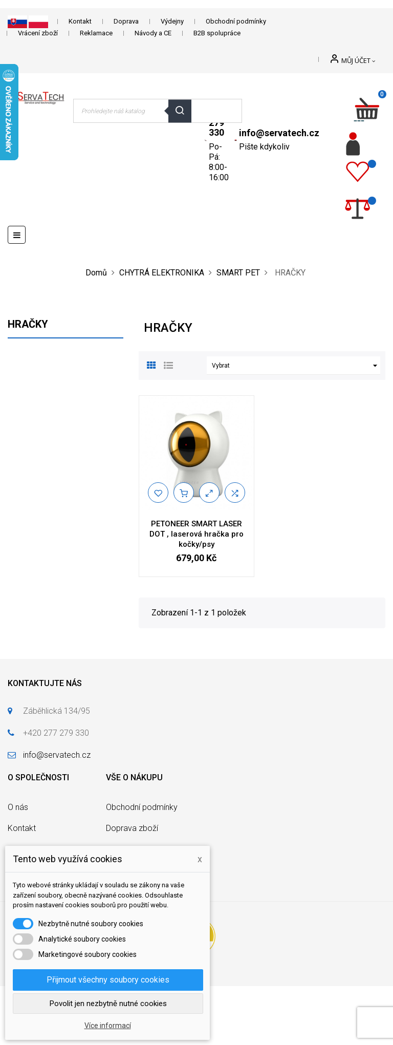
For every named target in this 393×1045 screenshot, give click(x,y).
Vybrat (296, 365)
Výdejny (172, 21)
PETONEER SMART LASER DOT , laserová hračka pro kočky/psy (196, 534)
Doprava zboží (132, 828)
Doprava (126, 21)
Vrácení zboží (38, 33)
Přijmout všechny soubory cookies (108, 980)
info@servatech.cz (279, 132)
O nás (18, 807)
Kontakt (80, 21)
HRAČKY (28, 324)
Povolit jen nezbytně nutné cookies (108, 1003)
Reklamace (96, 33)
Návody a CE (153, 33)
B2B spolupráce (217, 33)
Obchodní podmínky (236, 21)
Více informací (107, 1025)
